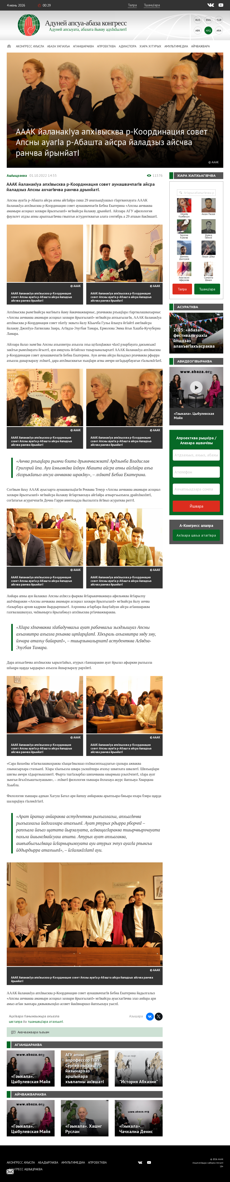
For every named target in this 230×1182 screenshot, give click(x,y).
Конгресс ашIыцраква (25, 1169)
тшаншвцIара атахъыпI (45, 1021)
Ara (219, 30)
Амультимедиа (176, 46)
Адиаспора (127, 46)
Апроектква (106, 46)
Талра (132, 5)
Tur (219, 20)
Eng (208, 20)
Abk (197, 30)
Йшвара (196, 506)
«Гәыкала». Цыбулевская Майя (194, 415)
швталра (15, 1021)
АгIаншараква (83, 46)
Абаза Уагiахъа (58, 46)
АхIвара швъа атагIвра (196, 535)
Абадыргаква (48, 1162)
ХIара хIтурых (150, 46)
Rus (197, 20)
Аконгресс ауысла (30, 46)
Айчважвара (200, 46)
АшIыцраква (17, 175)
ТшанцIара (152, 5)
